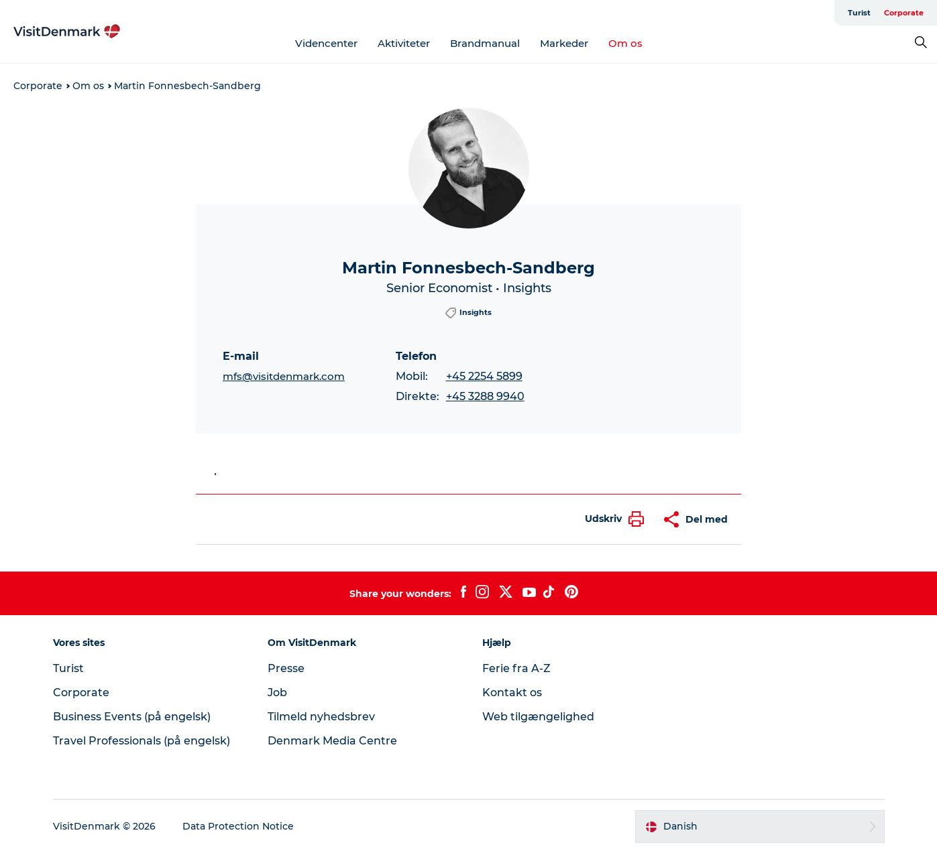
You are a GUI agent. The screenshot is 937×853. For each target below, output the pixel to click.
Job (277, 692)
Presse (286, 668)
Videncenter (326, 43)
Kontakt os (512, 692)
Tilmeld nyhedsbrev (321, 716)
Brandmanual (485, 43)
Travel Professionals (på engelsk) (141, 740)
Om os (625, 43)
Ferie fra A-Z (516, 668)
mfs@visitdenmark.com (284, 376)
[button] (611, 519)
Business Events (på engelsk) (132, 716)
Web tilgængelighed (538, 716)
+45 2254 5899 (484, 376)
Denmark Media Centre (332, 740)
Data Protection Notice (238, 826)
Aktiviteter (404, 43)
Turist (859, 12)
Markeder (564, 43)
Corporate (904, 12)
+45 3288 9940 (485, 396)
